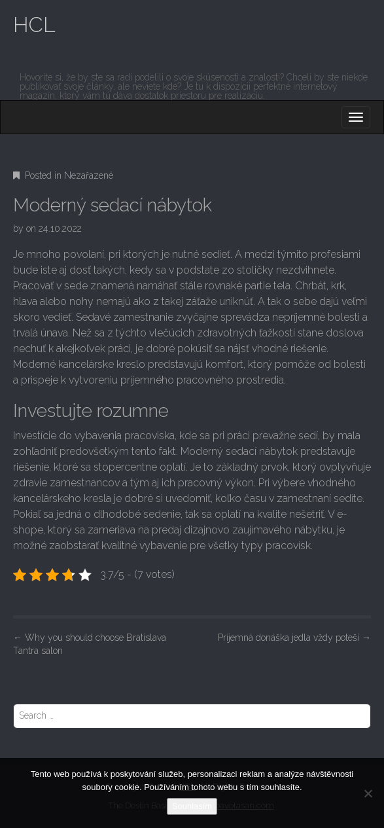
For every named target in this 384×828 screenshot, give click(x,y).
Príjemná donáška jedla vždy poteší (294, 637)
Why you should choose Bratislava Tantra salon (89, 644)
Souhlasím (192, 806)
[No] (367, 793)
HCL (34, 24)
